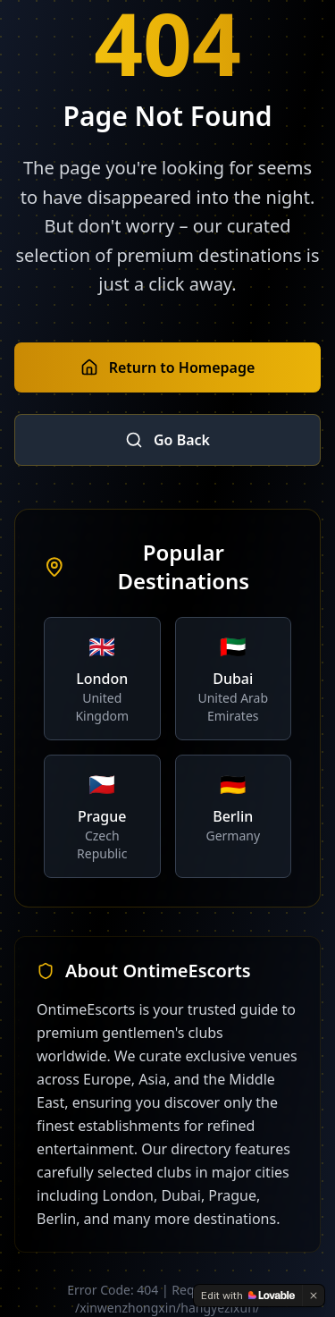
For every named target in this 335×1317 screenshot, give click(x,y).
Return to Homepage (167, 367)
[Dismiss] (313, 1295)
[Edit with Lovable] (248, 1295)
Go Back (167, 440)
